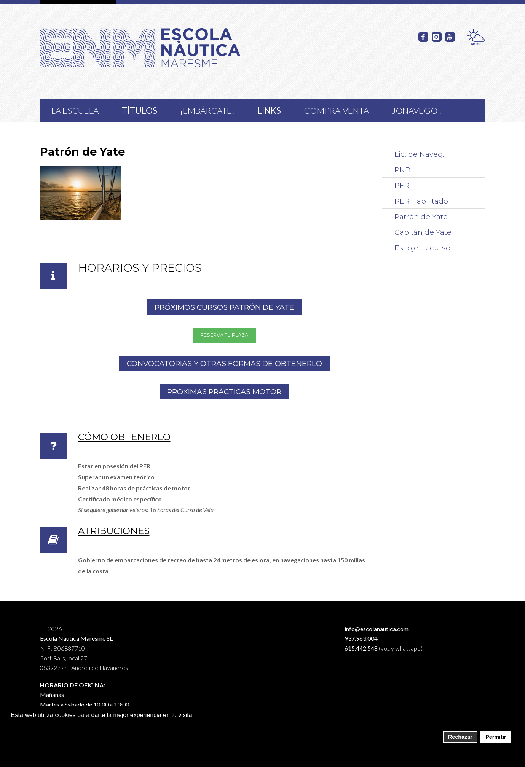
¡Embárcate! (207, 110)
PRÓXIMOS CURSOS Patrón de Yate (224, 307)
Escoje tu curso (422, 247)
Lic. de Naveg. (419, 154)
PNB (402, 169)
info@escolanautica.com (377, 628)
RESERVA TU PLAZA (224, 335)
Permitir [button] (495, 737)
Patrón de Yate (421, 216)
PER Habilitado (421, 200)
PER (401, 185)
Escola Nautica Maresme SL (76, 638)
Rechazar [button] (460, 737)
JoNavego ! (417, 110)
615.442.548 (361, 648)
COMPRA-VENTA (336, 110)
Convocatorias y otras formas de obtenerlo (224, 363)
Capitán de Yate (423, 232)
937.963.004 (361, 638)
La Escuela (75, 110)
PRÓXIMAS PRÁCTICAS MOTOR (224, 391)
